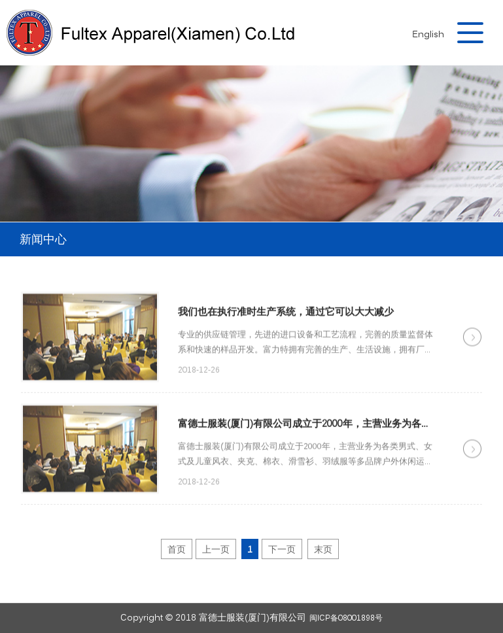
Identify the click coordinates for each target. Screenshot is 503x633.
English (428, 34)
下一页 (282, 549)
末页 (323, 549)
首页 (176, 549)
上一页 (216, 549)
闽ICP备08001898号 (346, 618)
